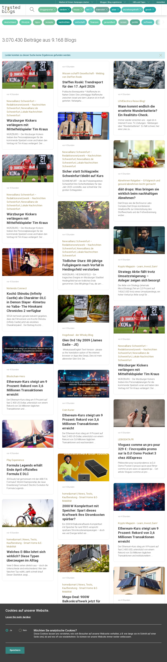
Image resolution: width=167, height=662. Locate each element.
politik (135, 22)
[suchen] (32, 9)
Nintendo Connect (17, 288)
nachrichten (64, 22)
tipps (37, 22)
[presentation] (163, 22)
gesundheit (109, 22)
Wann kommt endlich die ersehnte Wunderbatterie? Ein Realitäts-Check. (137, 110)
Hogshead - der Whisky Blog (77, 334)
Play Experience (15, 460)
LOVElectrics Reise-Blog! (131, 101)
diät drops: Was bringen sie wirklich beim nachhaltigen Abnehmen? (138, 193)
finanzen (94, 22)
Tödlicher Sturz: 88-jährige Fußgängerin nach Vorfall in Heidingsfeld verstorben (83, 265)
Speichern (15, 650)
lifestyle (25, 22)
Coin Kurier (68, 409)
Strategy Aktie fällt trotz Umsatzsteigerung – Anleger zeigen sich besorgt (139, 276)
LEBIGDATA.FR (126, 439)
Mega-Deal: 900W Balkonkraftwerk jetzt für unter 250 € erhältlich (81, 601)
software (147, 22)
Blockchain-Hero (16, 376)
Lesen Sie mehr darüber (18, 617)
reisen (123, 22)
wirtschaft (80, 22)
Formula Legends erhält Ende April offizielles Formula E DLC (24, 469)
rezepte (49, 22)
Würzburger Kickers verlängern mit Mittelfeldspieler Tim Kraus (27, 125)
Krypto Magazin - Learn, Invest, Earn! (137, 266)
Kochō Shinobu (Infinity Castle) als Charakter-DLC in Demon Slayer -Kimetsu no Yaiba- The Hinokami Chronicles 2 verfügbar (26, 302)
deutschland (10, 22)
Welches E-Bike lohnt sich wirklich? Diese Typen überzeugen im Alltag (26, 556)
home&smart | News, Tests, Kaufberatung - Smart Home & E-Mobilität (80, 497)
